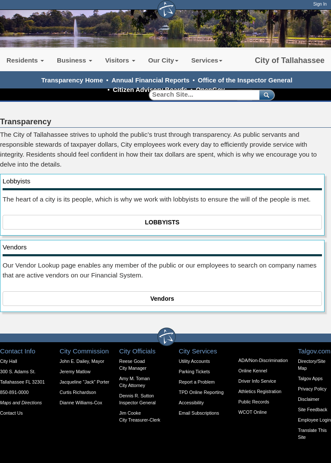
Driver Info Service (257, 381)
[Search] (201, 94)
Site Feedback (312, 409)
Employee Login (314, 419)
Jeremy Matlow (75, 371)
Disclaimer (308, 399)
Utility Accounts (194, 361)
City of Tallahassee (290, 60)
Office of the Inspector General (245, 80)
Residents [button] (25, 60)
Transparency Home (72, 80)
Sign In (320, 4)
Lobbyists (16, 181)
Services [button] (207, 60)
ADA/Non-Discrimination (263, 360)
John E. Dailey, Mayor (81, 361)
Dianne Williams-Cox (80, 402)
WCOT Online (252, 412)
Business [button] (74, 60)
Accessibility (191, 402)
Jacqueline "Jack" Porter (84, 381)
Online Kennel (252, 370)
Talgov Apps (310, 378)
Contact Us (11, 413)
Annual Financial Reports (151, 80)
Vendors (15, 247)
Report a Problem (197, 381)
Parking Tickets (194, 371)
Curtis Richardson (77, 392)
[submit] (265, 94)
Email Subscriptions (199, 413)
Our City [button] (163, 60)
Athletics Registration (259, 391)
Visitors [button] (120, 60)
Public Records (253, 401)
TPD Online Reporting (201, 392)
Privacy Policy (312, 388)
